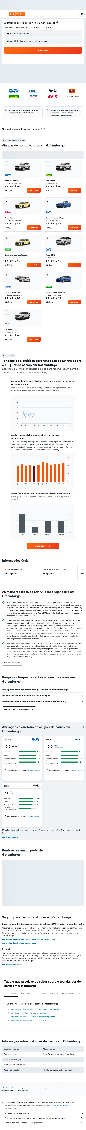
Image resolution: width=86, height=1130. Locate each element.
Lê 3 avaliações (15, 794)
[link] (43, 546)
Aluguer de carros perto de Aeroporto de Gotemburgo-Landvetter (34, 1009)
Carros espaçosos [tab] (28, 994)
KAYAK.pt (5, 1088)
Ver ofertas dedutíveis (12, 964)
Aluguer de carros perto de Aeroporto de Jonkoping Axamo (31, 1016)
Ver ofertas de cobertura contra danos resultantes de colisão (29, 939)
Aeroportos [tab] (11, 994)
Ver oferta (34, 190)
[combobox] (16, 27)
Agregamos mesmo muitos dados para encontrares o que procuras (44, 1118)
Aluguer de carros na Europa (29, 1088)
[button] (4, 14)
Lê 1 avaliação (59, 748)
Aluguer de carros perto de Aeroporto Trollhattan (27, 1020)
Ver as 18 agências (10, 837)
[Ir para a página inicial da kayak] (17, 14)
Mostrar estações (34, 770)
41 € (34, 22)
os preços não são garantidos (60, 1106)
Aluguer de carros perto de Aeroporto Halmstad (27, 1013)
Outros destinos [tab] (69, 994)
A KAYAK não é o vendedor (44, 1113)
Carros (14, 1088)
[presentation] (57, 22)
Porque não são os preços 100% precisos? (44, 1122)
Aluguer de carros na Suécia (52, 1088)
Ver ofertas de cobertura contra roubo (19, 943)
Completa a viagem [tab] (49, 994)
